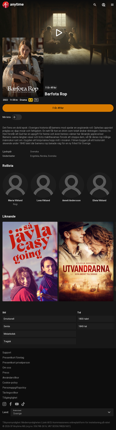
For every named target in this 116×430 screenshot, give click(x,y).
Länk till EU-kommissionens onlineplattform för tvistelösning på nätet (76, 422)
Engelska (34, 156)
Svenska (34, 151)
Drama (23, 100)
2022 (5, 100)
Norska (43, 156)
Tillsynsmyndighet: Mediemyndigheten (21, 422)
